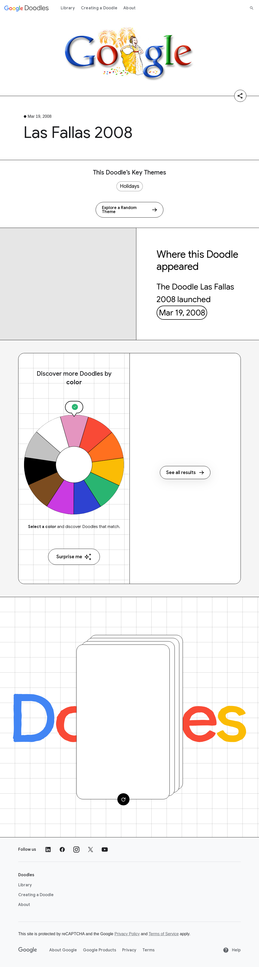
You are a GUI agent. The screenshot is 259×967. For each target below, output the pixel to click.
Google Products (99, 950)
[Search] (251, 8)
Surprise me (74, 557)
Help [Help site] (232, 950)
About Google (63, 950)
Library (68, 8)
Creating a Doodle (99, 8)
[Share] (240, 96)
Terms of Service (164, 934)
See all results (185, 472)
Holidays (129, 186)
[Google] (27, 950)
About (129, 8)
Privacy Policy (127, 934)
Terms (148, 950)
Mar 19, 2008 (182, 313)
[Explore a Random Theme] (129, 210)
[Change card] (123, 799)
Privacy (129, 950)
